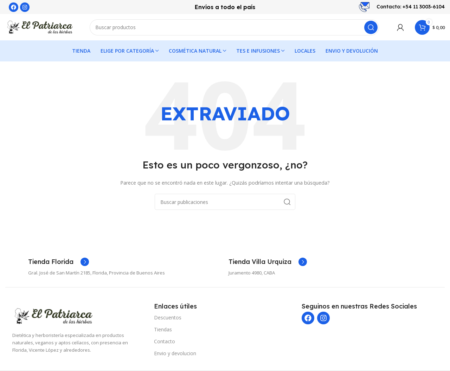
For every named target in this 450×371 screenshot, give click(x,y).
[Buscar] (234, 28)
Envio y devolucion (175, 355)
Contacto (164, 343)
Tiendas (163, 331)
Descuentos (167, 319)
